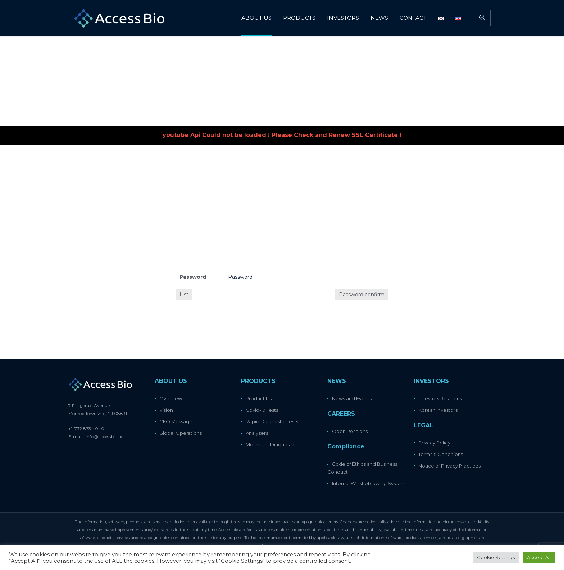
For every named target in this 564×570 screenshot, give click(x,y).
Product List (259, 398)
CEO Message (175, 421)
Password (192, 277)
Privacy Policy (434, 443)
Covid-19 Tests (262, 410)
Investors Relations (440, 398)
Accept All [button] (539, 557)
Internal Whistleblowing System (368, 483)
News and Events (352, 398)
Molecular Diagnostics (271, 444)
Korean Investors (438, 410)
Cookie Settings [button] (496, 557)
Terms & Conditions (440, 454)
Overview (170, 398)
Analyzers (257, 433)
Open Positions (350, 431)
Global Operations (180, 433)
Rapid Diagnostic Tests (272, 421)
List (183, 294)
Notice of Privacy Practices (449, 466)
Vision (166, 410)
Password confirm (362, 294)
